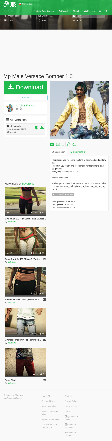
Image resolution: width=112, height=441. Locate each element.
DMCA (68, 411)
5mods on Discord (70, 434)
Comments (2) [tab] (78, 152)
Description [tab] (58, 152)
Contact (68, 396)
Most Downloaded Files (50, 413)
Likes (74, 146)
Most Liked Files (49, 406)
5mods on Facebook (70, 426)
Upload (63, 11)
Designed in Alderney (13, 395)
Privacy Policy (71, 401)
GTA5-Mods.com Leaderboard (49, 426)
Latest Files (47, 396)
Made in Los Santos (13, 398)
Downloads (60, 146)
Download (25, 87)
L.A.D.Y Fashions (26, 105)
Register (89, 11)
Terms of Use (71, 406)
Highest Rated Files (50, 419)
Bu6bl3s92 (28, 183)
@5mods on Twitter (71, 418)
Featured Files (48, 401)
